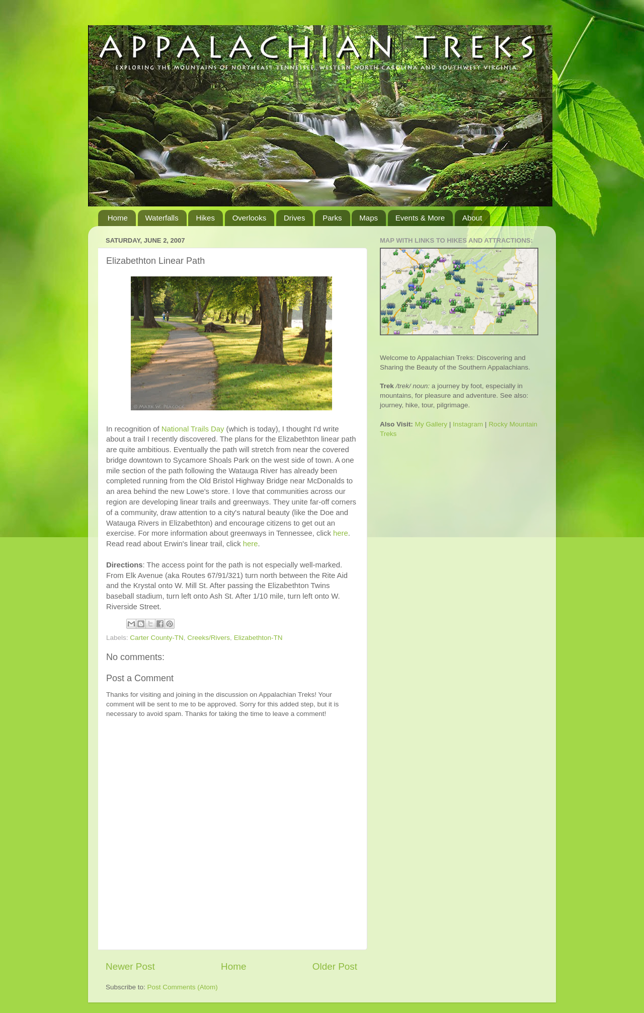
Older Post (334, 966)
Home (118, 217)
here (340, 533)
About (472, 217)
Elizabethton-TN (258, 637)
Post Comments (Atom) (182, 987)
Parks (332, 217)
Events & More (420, 217)
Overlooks (249, 217)
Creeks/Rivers (208, 637)
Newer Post (130, 966)
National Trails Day (193, 429)
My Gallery (431, 424)
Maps (368, 217)
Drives (294, 217)
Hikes (205, 217)
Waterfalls (162, 217)
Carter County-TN (157, 637)
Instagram (468, 424)
